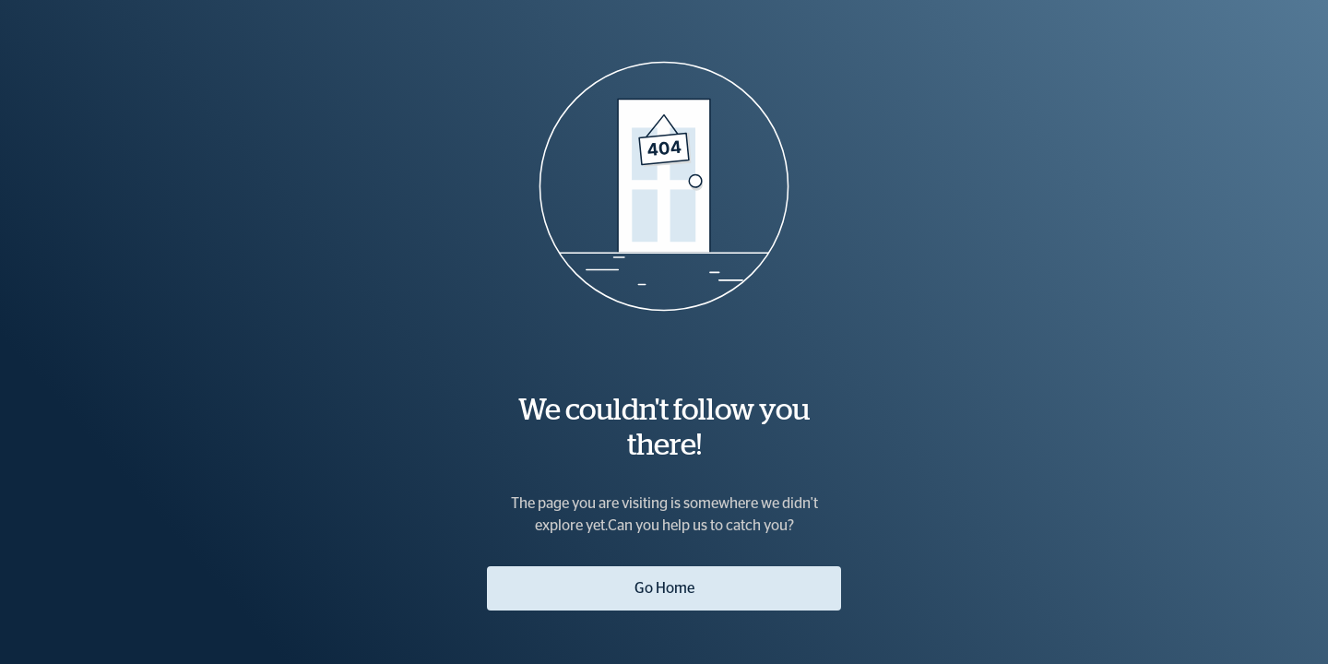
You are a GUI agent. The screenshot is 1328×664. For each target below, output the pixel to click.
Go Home (664, 588)
